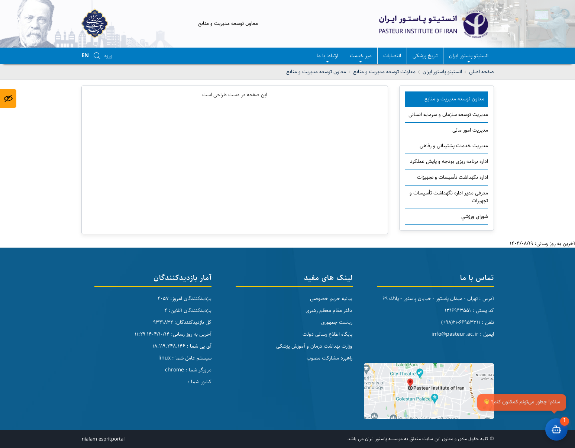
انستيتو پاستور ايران (468, 58)
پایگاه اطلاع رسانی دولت (327, 334)
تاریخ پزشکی (425, 56)
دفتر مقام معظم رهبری (329, 310)
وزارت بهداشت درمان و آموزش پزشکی (314, 346)
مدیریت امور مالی (470, 130)
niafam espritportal (103, 439)
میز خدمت (361, 58)
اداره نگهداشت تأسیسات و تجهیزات (452, 177)
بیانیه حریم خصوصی (331, 298)
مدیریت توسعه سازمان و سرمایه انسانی (448, 114)
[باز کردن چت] (556, 429)
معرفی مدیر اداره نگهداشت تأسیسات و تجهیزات (449, 197)
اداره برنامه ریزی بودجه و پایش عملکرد (449, 161)
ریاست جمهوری (336, 322)
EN (85, 55)
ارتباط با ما (327, 58)
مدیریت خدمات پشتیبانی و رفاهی (454, 146)
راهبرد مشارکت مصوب (329, 358)
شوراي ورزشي (474, 216)
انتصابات (392, 56)
